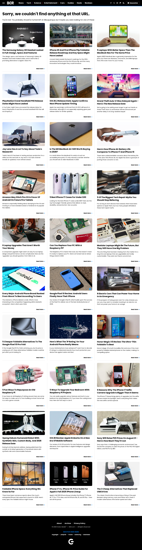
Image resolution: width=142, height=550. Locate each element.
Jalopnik (63, 534)
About (59, 523)
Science (37, 3)
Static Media (61, 527)
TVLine (70, 534)
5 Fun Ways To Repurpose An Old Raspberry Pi (18, 391)
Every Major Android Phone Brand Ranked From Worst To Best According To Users (23, 295)
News (21, 3)
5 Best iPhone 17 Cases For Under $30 (68, 197)
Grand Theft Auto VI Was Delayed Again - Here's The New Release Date (118, 102)
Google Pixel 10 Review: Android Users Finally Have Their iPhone (68, 295)
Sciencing (78, 534)
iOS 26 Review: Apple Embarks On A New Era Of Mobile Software (70, 439)
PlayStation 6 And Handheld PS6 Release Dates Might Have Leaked (22, 102)
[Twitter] (114, 3)
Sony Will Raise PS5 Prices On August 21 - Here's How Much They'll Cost (117, 439)
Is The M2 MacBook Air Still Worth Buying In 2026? (70, 150)
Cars (62, 3)
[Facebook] (111, 3)
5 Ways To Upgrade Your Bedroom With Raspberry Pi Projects (69, 391)
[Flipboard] (120, 3)
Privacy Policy (79, 523)
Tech (29, 3)
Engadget (55, 534)
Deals (79, 3)
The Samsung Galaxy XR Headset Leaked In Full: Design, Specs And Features (22, 51)
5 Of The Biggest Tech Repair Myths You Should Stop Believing (116, 198)
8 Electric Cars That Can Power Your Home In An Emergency (118, 295)
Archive (68, 523)
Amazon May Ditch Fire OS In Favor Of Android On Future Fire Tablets (21, 198)
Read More (39, 69)
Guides (71, 3)
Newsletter (133, 3)
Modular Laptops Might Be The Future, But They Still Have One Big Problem (118, 246)
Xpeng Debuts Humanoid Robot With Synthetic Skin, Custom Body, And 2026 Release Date (21, 441)
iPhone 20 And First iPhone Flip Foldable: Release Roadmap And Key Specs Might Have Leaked (70, 53)
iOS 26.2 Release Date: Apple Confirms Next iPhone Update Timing (69, 102)
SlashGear (86, 534)
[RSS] (123, 3)
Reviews (88, 3)
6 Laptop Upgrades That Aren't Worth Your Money (21, 246)
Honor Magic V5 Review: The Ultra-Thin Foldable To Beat (116, 343)
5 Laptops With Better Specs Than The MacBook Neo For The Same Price (116, 51)
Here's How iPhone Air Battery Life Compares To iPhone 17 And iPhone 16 (115, 150)
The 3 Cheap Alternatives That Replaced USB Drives (117, 490)
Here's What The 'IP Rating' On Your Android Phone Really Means (67, 343)
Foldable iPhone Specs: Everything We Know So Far (21, 490)
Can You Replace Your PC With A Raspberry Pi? (66, 246)
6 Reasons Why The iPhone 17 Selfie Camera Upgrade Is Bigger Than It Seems (117, 391)
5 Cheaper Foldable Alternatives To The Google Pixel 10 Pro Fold (22, 343)
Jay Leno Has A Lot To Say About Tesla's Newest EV (22, 150)
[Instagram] (117, 3)
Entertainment (50, 3)
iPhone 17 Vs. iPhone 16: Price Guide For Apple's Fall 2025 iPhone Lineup (69, 490)
